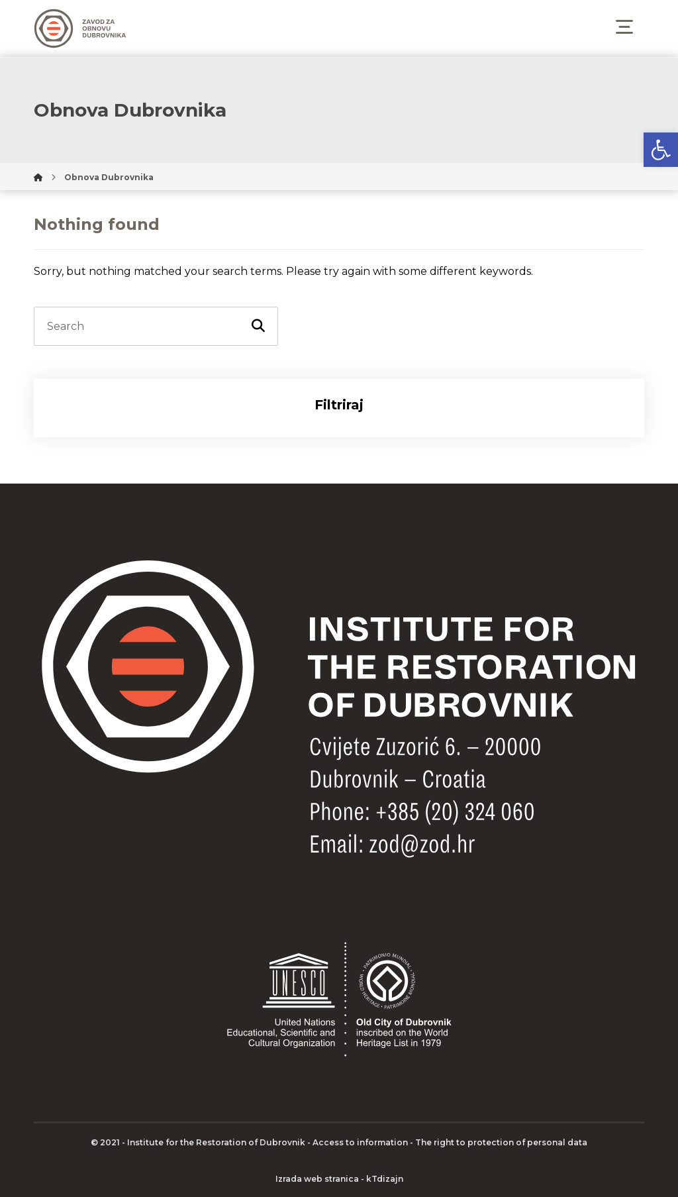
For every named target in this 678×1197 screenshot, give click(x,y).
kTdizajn (384, 1179)
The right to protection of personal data (501, 1142)
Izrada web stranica (317, 1179)
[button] (661, 149)
